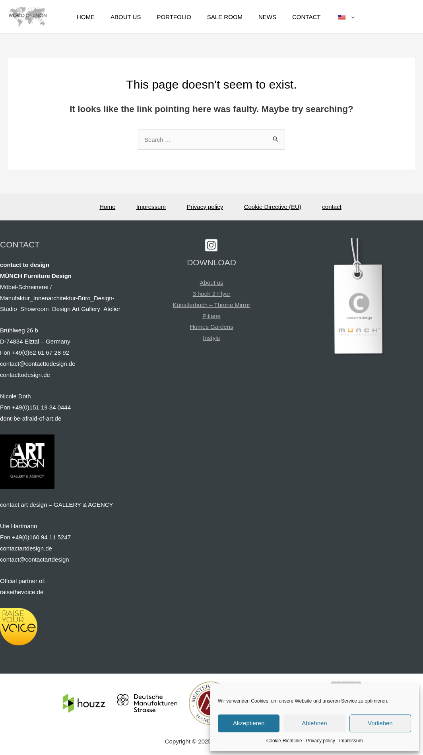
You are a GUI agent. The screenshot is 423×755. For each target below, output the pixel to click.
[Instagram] (211, 245)
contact (331, 206)
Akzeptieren (248, 723)
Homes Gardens (211, 326)
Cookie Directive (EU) (272, 206)
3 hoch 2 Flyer (211, 293)
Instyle (211, 337)
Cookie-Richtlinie (284, 740)
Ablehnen (314, 723)
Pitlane (211, 316)
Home (107, 206)
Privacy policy (320, 740)
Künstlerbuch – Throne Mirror (211, 304)
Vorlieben (380, 723)
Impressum (351, 740)
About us (211, 282)
